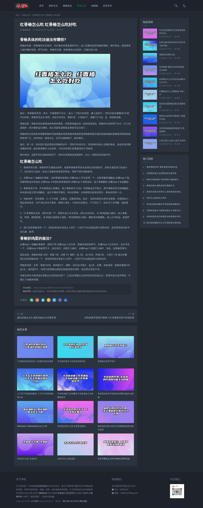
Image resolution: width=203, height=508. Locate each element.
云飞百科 (35, 501)
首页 (41, 5)
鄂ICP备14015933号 (71, 501)
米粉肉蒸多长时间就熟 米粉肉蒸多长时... (164, 216)
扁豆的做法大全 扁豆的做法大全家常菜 (36, 317)
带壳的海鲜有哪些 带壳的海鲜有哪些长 (163, 204)
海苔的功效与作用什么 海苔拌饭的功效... (164, 191)
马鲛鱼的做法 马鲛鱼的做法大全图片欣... (164, 210)
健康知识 (67, 5)
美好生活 (53, 5)
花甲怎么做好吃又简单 (156, 198)
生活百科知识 (42, 486)
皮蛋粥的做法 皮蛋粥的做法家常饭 (161, 173)
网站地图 (83, 501)
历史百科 (70, 493)
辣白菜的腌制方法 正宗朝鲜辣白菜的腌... (164, 222)
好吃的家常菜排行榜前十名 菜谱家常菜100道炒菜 (109, 317)
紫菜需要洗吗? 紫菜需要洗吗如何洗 (161, 167)
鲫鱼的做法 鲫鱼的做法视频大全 (160, 185)
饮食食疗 (62, 493)
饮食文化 (81, 5)
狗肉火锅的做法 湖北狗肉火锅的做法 (162, 179)
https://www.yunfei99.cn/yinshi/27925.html (53, 287)
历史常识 (107, 5)
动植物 (94, 5)
